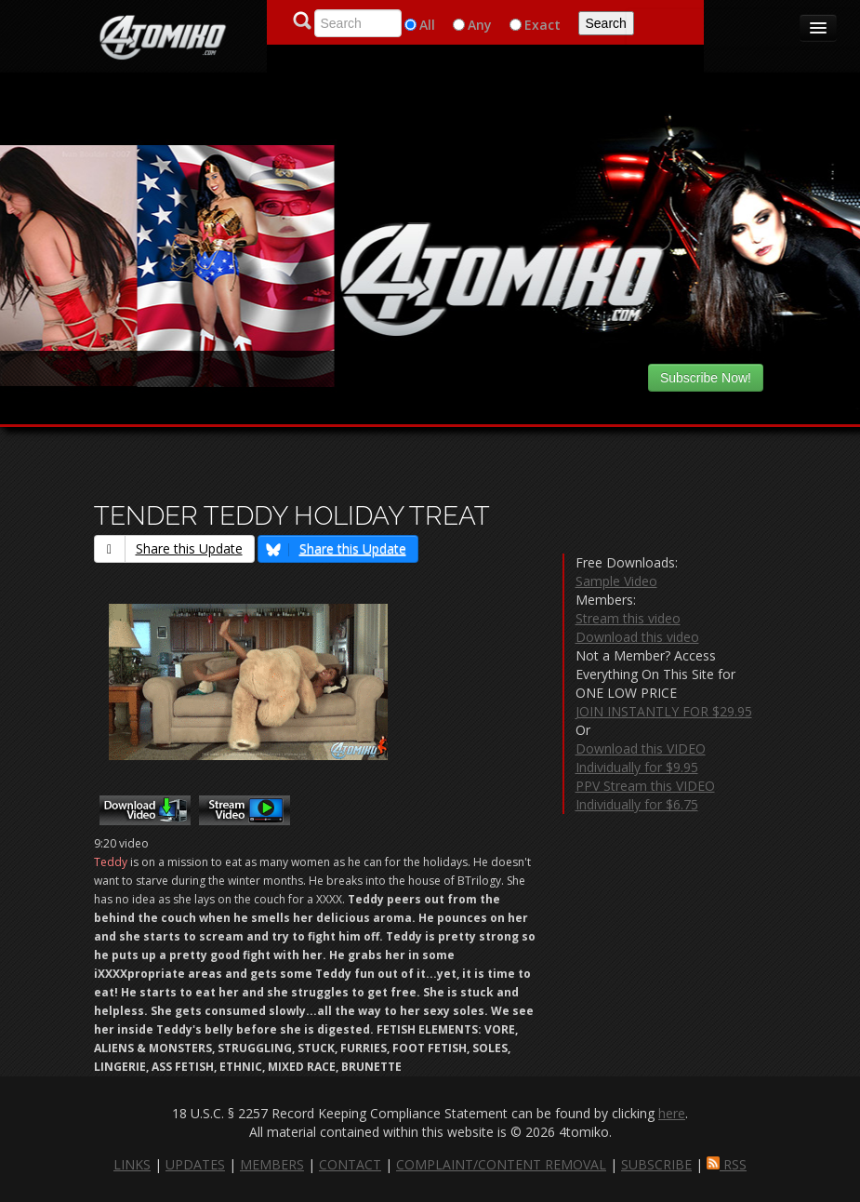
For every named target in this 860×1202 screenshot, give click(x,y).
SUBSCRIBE (656, 1164)
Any (480, 24)
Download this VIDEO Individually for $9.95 (641, 758)
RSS (727, 1164)
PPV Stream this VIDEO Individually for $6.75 (645, 795)
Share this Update (169, 548)
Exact (542, 24)
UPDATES (195, 1164)
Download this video (637, 637)
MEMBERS (272, 1164)
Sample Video (616, 581)
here (671, 1113)
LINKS (132, 1164)
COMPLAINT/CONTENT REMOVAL (501, 1164)
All (427, 24)
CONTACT (350, 1164)
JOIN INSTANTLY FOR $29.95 (664, 711)
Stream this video (628, 618)
